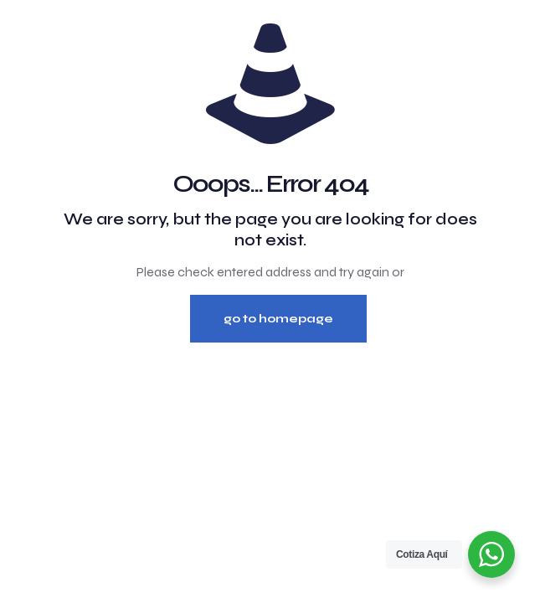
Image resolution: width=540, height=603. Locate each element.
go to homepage (278, 319)
